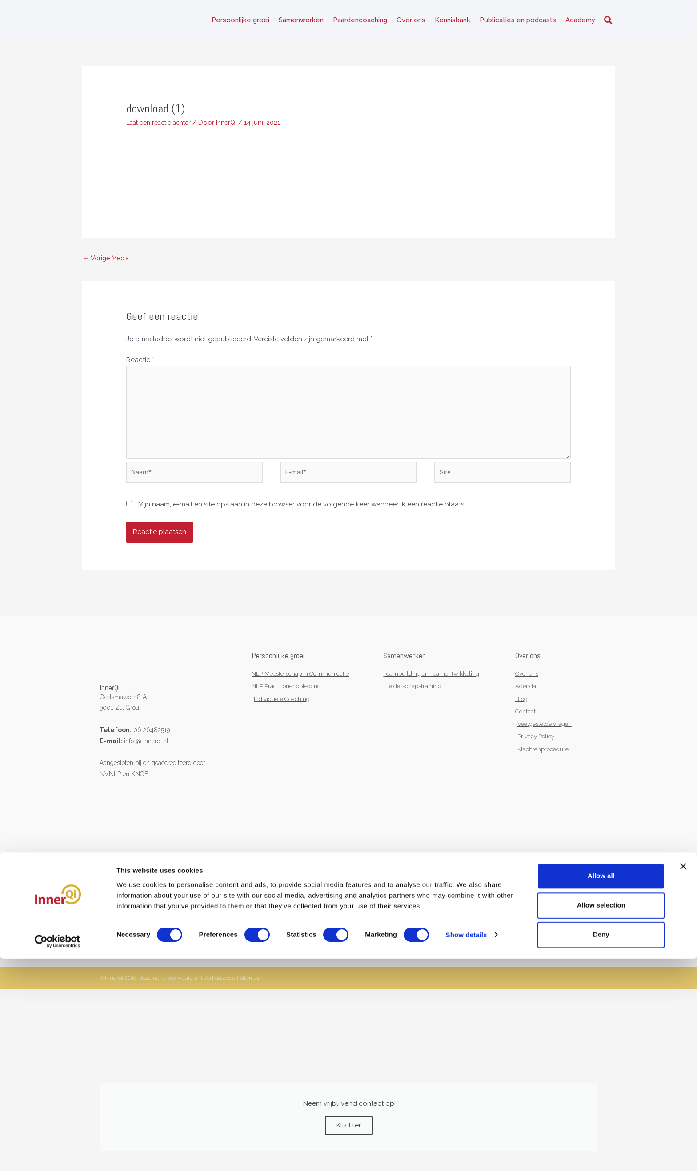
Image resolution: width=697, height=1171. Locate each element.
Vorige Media (107, 263)
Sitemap (250, 994)
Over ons (411, 22)
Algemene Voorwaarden (170, 994)
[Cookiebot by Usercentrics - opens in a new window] (57, 1153)
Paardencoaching (360, 22)
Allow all (601, 1088)
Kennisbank (452, 22)
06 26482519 (151, 742)
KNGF (139, 786)
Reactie (140, 366)
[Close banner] (683, 1078)
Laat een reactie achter (163, 127)
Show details (466, 1147)
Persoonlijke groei (240, 22)
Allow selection (601, 1117)
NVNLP (110, 786)
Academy (580, 22)
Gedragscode (220, 994)
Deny (601, 1147)
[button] (608, 22)
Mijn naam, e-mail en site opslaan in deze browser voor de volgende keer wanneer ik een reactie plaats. (301, 517)
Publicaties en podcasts (518, 22)
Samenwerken (301, 22)
